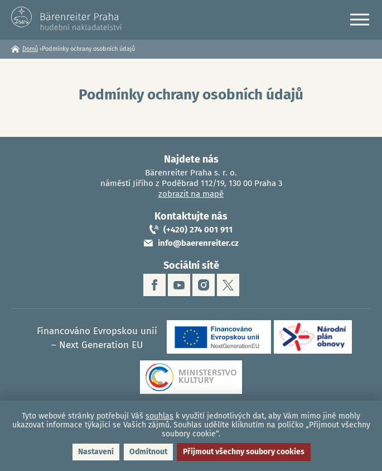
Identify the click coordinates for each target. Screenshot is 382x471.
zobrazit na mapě (191, 194)
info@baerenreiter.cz (198, 243)
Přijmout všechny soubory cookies (243, 451)
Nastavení (96, 451)
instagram (203, 285)
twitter (228, 285)
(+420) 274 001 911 (198, 230)
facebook (154, 285)
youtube (179, 285)
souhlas (159, 416)
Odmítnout (148, 451)
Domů (30, 49)
